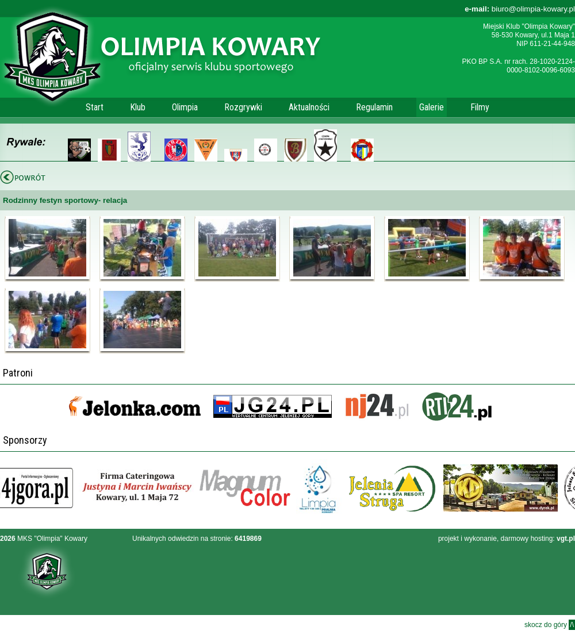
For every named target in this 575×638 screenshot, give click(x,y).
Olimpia (185, 107)
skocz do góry (549, 625)
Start (94, 107)
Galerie (431, 107)
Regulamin (374, 107)
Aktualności (309, 107)
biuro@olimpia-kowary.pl (520, 9)
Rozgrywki (243, 107)
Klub (137, 107)
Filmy (479, 107)
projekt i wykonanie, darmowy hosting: (506, 539)
